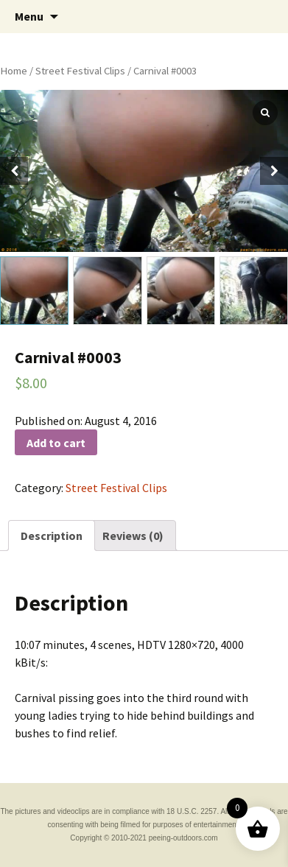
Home (13, 70)
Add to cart (56, 442)
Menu (29, 16)
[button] (274, 171)
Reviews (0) (133, 535)
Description (51, 535)
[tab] (51, 535)
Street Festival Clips (80, 70)
